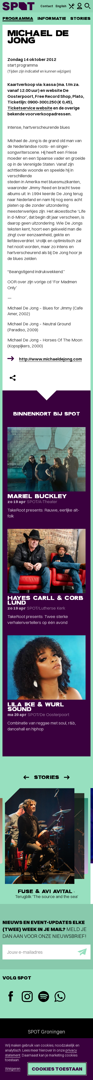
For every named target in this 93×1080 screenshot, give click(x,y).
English (61, 6)
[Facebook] (10, 997)
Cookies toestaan (57, 1069)
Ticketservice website (29, 107)
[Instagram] (27, 997)
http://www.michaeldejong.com (50, 358)
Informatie (51, 18)
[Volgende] (67, 777)
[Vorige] (26, 777)
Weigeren (12, 1068)
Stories (80, 18)
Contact (46, 6)
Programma (17, 18)
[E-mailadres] (46, 952)
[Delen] (12, 378)
